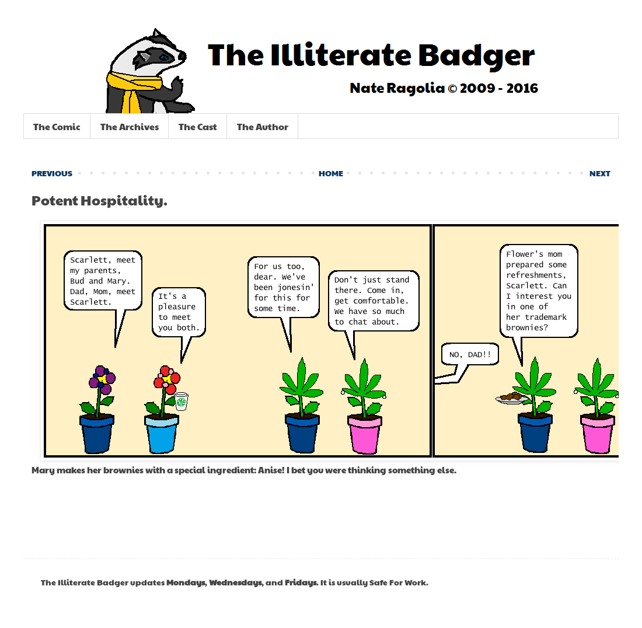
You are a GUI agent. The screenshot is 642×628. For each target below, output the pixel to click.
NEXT (599, 173)
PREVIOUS (52, 173)
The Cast (198, 126)
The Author (262, 126)
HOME (331, 173)
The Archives (129, 126)
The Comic (57, 126)
